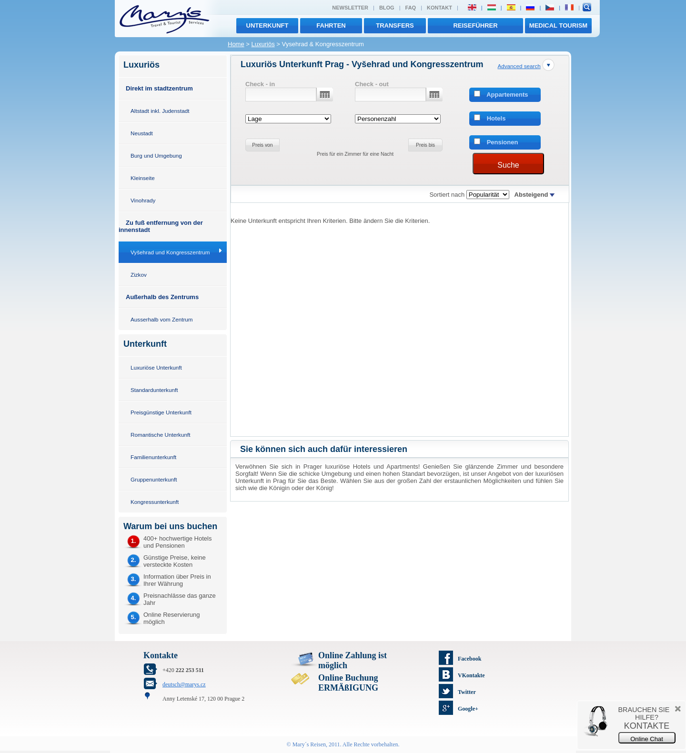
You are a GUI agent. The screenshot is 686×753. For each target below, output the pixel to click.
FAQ (410, 7)
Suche (508, 165)
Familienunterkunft (153, 457)
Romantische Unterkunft (160, 435)
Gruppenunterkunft (154, 479)
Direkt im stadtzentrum (159, 88)
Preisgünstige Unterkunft (161, 412)
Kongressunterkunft (155, 502)
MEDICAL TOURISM (558, 25)
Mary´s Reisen (309, 744)
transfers (395, 25)
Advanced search (518, 66)
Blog (386, 7)
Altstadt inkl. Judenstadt (160, 111)
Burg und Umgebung (156, 155)
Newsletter (350, 7)
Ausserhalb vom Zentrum (162, 319)
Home (236, 44)
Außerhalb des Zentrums (162, 297)
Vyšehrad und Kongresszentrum (170, 252)
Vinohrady (143, 200)
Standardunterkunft (154, 390)
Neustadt (142, 133)
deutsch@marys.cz (184, 684)
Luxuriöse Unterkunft (156, 367)
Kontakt (439, 7)
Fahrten (330, 25)
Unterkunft (267, 25)
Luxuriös (263, 44)
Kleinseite (143, 178)
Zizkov (139, 274)
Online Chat (646, 739)
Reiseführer (475, 25)
